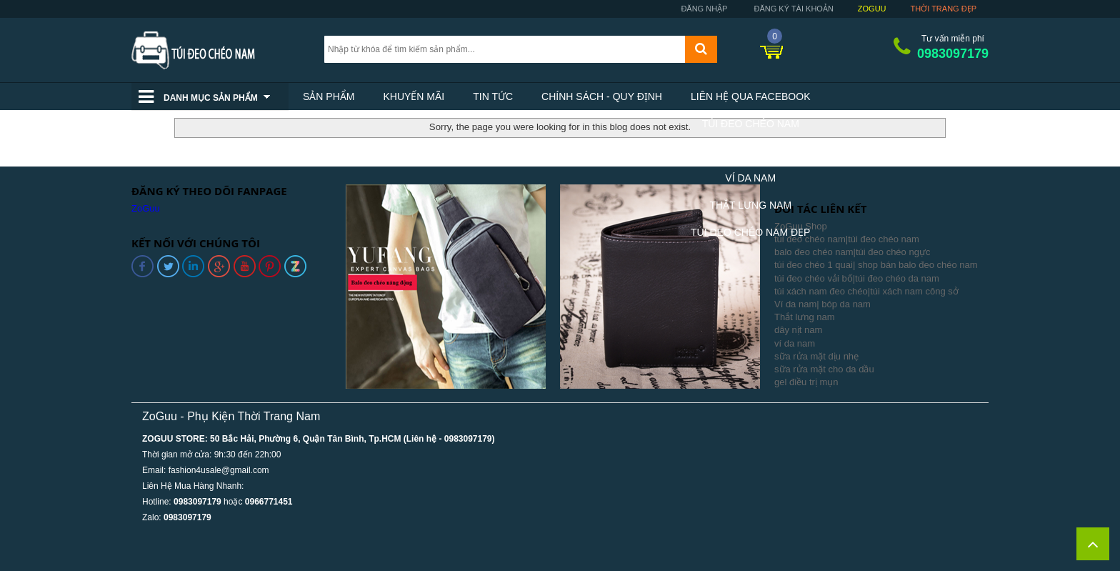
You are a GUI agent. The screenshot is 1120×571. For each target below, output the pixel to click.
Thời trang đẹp (943, 8)
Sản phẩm (328, 96)
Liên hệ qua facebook (751, 96)
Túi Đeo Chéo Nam (750, 123)
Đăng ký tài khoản (792, 8)
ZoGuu (872, 8)
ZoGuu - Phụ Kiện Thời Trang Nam (231, 416)
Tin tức (493, 96)
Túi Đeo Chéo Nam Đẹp (750, 232)
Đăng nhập (703, 8)
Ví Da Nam (750, 178)
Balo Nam (750, 151)
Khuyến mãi (413, 96)
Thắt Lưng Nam (750, 205)
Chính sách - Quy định (601, 96)
